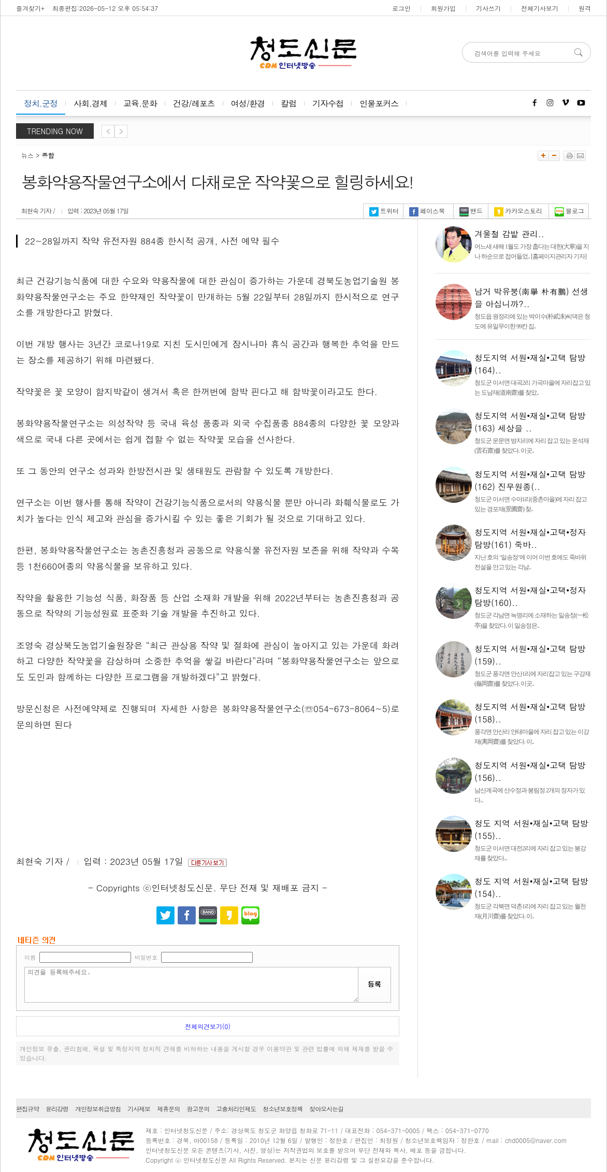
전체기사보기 (539, 8)
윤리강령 (57, 1108)
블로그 (569, 210)
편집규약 (27, 1108)
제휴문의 (168, 1108)
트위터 (384, 210)
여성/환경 (248, 103)
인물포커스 (378, 103)
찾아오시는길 (326, 1108)
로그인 (401, 8)
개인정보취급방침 (98, 1108)
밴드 (471, 210)
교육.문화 (140, 103)
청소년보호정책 (282, 1108)
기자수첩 (327, 103)
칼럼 (288, 103)
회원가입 (443, 8)
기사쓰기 (488, 8)
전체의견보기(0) (207, 1026)
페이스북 (427, 210)
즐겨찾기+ (30, 8)
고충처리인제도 (236, 1108)
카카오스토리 (518, 210)
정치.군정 (40, 103)
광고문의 (197, 1108)
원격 (585, 8)
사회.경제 (90, 103)
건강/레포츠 (194, 103)
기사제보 (138, 1108)
